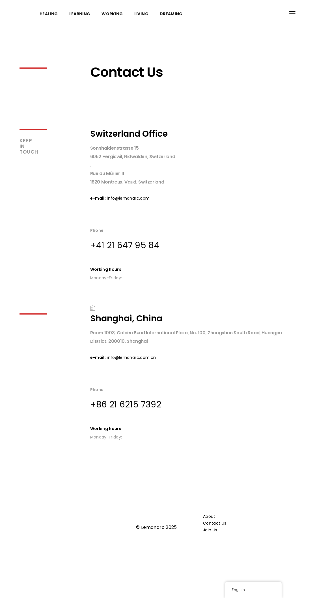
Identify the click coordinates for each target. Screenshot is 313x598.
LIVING (141, 14)
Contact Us (214, 523)
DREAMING (171, 14)
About (209, 516)
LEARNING (79, 14)
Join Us (210, 530)
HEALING (49, 14)
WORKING (112, 14)
